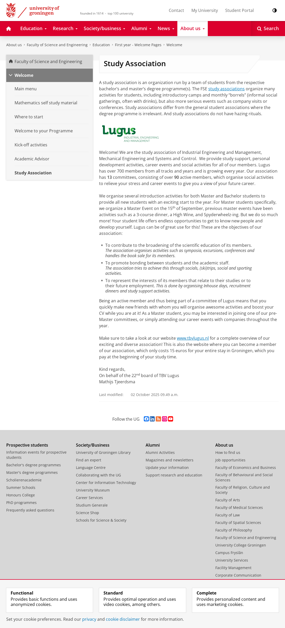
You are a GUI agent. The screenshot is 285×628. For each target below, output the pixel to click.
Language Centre (91, 467)
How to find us (227, 452)
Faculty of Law (227, 515)
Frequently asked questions (30, 510)
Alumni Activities (160, 452)
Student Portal (239, 10)
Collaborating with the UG (98, 475)
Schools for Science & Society (101, 520)
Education (101, 44)
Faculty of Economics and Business (245, 467)
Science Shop (87, 512)
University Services (231, 560)
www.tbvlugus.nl (193, 338)
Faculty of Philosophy (233, 530)
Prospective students (27, 445)
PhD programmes (21, 502)
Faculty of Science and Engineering (57, 44)
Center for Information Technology (106, 482)
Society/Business (92, 445)
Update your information (167, 467)
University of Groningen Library (103, 452)
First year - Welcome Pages (138, 44)
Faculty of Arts (227, 499)
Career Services (89, 497)
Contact (176, 10)
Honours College (20, 495)
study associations (226, 89)
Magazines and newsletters (169, 460)
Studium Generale (92, 505)
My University (204, 10)
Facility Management (233, 567)
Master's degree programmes (32, 472)
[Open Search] (268, 28)
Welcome (174, 44)
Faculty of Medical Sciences (239, 507)
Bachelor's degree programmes (33, 464)
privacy (89, 619)
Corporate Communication (238, 575)
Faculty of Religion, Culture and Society (242, 490)
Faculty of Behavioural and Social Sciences (244, 477)
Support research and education (174, 475)
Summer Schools (20, 487)
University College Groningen (240, 545)
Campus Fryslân (229, 552)
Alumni (153, 445)
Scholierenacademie (24, 479)
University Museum (93, 490)
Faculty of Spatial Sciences (238, 522)
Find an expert (88, 460)
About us (14, 44)
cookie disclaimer (123, 619)
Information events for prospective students (36, 455)
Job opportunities (230, 460)
